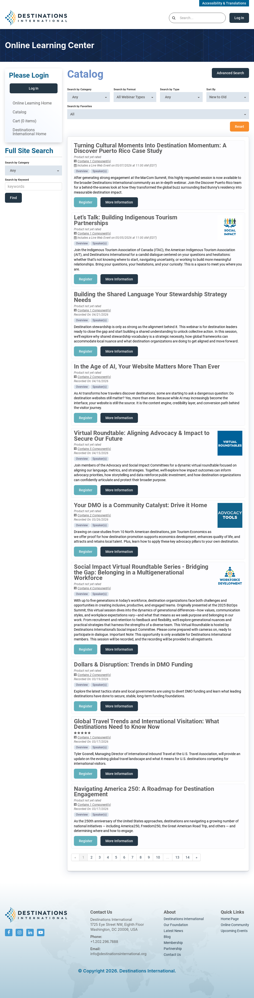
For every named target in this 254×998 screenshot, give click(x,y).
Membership (173, 943)
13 (177, 857)
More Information (119, 202)
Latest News (173, 931)
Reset (239, 127)
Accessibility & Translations (224, 3)
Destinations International (184, 919)
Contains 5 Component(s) (94, 449)
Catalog (19, 112)
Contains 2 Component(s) (94, 377)
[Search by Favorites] (158, 114)
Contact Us (172, 955)
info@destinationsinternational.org (118, 954)
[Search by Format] (135, 97)
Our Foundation (176, 925)
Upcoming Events (234, 931)
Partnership (173, 949)
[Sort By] (227, 97)
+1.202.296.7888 (104, 941)
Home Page (230, 919)
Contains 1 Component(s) (94, 161)
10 (158, 857)
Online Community (235, 925)
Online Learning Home (32, 103)
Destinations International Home (29, 132)
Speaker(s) (100, 171)
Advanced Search (230, 73)
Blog (167, 937)
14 (188, 857)
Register (85, 202)
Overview (82, 171)
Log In (239, 18)
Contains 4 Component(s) (94, 588)
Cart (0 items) (24, 121)
